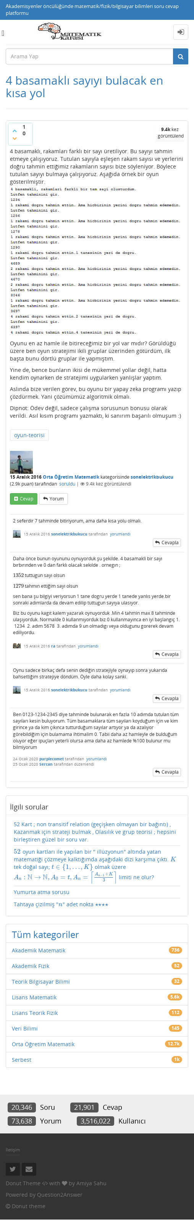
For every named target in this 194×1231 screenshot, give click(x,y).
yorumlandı (120, 534)
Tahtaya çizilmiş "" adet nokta (62, 904)
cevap (26, 498)
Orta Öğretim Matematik (71, 477)
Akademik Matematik (38, 950)
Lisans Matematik (34, 997)
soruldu (67, 484)
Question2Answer (59, 1194)
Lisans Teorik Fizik (35, 1012)
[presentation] (18, 575)
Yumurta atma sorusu (42, 892)
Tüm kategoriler (45, 934)
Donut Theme (23, 1183)
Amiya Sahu (91, 1183)
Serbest (21, 1059)
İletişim (13, 1149)
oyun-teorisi (29, 435)
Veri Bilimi (25, 1028)
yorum (57, 498)
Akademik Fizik (30, 966)
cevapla (170, 542)
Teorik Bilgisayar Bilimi (41, 981)
